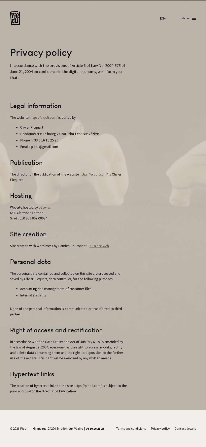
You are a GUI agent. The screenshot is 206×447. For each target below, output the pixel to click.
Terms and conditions (131, 428)
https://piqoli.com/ (43, 117)
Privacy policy (160, 428)
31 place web (99, 245)
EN (162, 18)
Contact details (185, 428)
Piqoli (24, 428)
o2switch (45, 207)
